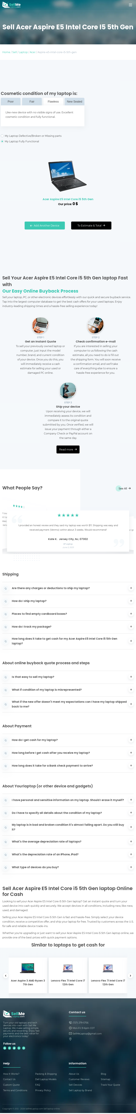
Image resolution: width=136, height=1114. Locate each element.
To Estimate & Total (91, 225)
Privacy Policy (43, 1091)
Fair (32, 101)
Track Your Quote (110, 1085)
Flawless (53, 101)
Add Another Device (44, 225)
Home (6, 52)
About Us (74, 1073)
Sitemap (105, 1079)
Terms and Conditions (15, 1091)
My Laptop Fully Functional (42, 141)
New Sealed (74, 101)
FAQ (37, 1085)
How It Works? (11, 1073)
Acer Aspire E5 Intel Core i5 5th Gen (68, 199)
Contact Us (9, 1079)
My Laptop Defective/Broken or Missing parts (42, 135)
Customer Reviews (79, 1079)
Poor (11, 101)
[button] (9, 525)
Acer (32, 52)
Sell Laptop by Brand (80, 1091)
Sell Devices (75, 1085)
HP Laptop (68, 544)
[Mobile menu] (131, 5)
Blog (103, 1073)
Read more (68, 449)
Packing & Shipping (46, 1073)
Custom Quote (11, 1085)
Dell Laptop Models (45, 1079)
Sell (14, 52)
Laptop (23, 52)
